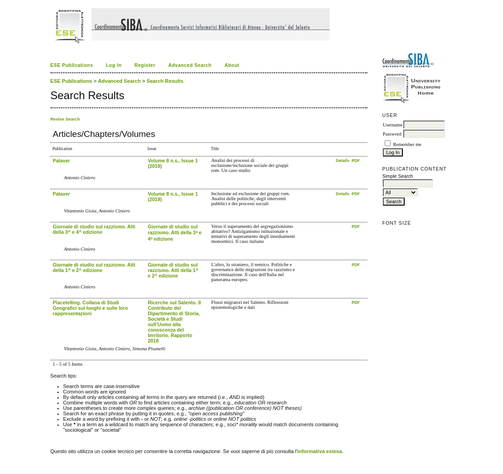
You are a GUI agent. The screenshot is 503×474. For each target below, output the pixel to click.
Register (144, 65)
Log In (114, 65)
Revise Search (65, 118)
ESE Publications (72, 65)
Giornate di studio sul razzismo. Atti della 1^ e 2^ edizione (94, 267)
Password (392, 133)
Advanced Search (190, 65)
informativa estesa (319, 451)
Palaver (61, 160)
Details (343, 160)
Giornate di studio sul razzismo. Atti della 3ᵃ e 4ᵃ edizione (175, 233)
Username (392, 124)
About (231, 65)
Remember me (407, 144)
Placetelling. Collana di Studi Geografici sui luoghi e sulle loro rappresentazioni (90, 308)
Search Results (165, 81)
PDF (356, 160)
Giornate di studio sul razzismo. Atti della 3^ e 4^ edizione (94, 229)
